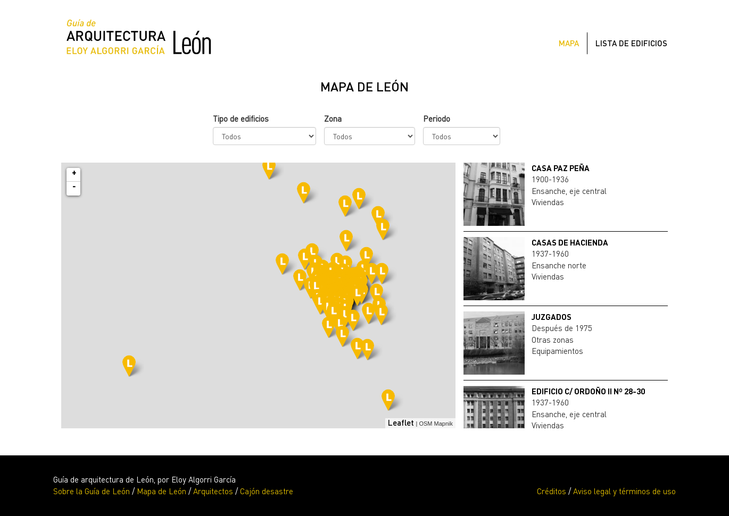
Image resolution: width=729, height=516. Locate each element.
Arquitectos (213, 491)
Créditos (551, 491)
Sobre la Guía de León (91, 491)
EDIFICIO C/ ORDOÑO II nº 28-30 (588, 391)
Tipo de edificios (241, 118)
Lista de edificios (631, 43)
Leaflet (401, 422)
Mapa (569, 43)
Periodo (436, 118)
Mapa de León (161, 491)
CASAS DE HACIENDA (570, 242)
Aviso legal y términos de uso (624, 491)
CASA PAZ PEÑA (561, 168)
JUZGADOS (551, 317)
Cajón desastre (266, 491)
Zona (333, 118)
